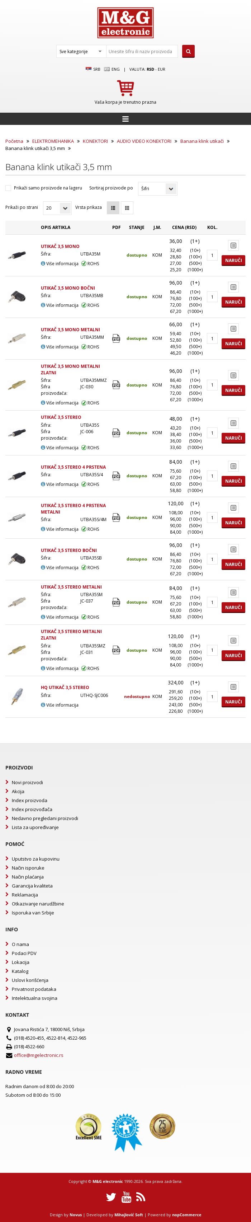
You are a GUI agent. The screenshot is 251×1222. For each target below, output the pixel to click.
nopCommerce (187, 1214)
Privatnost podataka (34, 989)
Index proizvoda (29, 800)
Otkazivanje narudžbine (38, 903)
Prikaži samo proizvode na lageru (48, 188)
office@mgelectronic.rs (38, 1055)
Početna (14, 141)
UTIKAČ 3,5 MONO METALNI (70, 330)
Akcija (18, 791)
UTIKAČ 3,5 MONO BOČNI (68, 288)
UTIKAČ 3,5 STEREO (61, 417)
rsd (150, 69)
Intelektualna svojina (34, 998)
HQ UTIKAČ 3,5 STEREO (65, 687)
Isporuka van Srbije (33, 912)
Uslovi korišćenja (30, 980)
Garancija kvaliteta (32, 885)
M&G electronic (108, 1181)
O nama (20, 944)
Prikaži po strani (21, 207)
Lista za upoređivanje (35, 827)
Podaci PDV (24, 953)
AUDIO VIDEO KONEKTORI (144, 141)
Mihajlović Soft (128, 1214)
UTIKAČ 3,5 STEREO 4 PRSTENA (73, 467)
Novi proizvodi (27, 782)
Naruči (233, 260)
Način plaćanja (28, 877)
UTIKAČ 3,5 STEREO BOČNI (69, 550)
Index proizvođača (32, 809)
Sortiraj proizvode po (111, 188)
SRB (93, 69)
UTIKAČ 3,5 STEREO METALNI (71, 587)
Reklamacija (25, 894)
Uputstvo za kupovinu (36, 859)
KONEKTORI (95, 141)
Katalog (20, 971)
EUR (161, 69)
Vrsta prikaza (88, 207)
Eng (112, 69)
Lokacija (20, 962)
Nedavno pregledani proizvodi (45, 818)
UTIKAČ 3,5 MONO (60, 246)
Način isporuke (28, 868)
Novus (76, 1214)
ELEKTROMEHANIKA (53, 141)
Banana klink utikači (202, 141)
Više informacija (60, 264)
